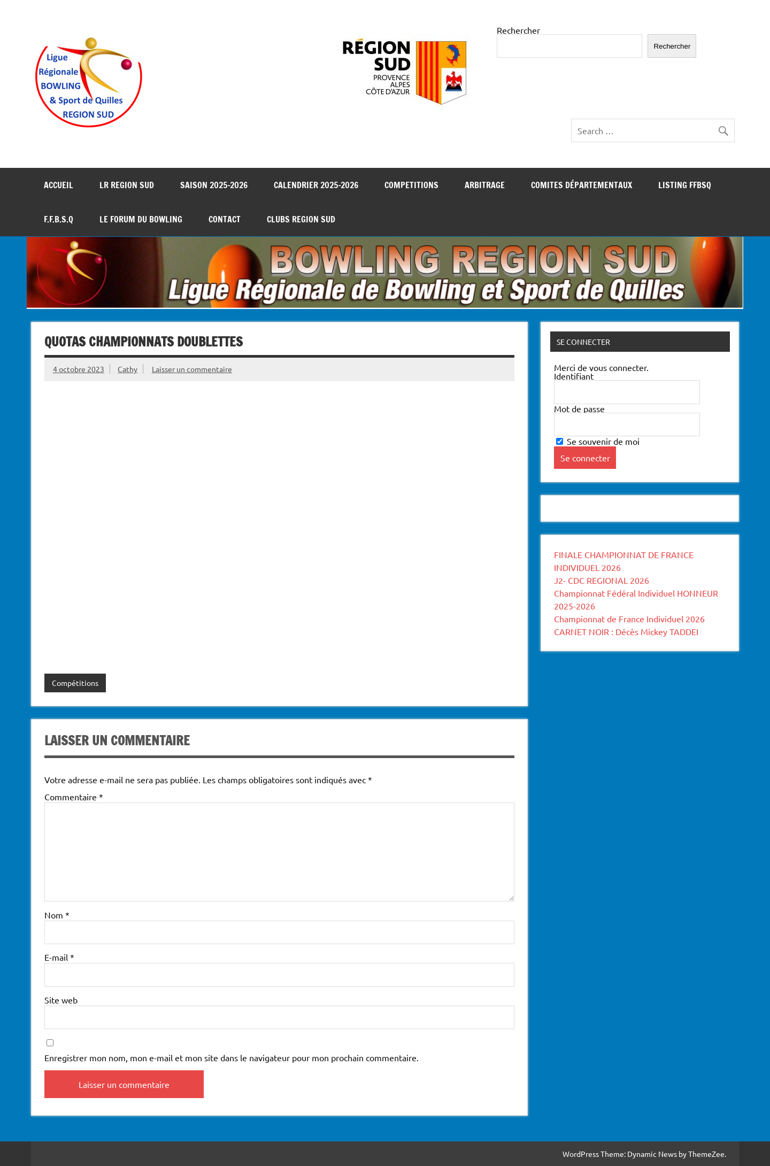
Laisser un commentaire (192, 369)
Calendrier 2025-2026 (316, 185)
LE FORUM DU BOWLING (140, 219)
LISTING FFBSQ (684, 185)
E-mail (59, 957)
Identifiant (574, 375)
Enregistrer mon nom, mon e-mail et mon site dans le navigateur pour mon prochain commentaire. (231, 1057)
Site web (61, 999)
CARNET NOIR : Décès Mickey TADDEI (626, 631)
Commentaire (73, 796)
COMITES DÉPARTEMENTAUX (581, 185)
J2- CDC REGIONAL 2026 (601, 580)
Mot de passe (579, 408)
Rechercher (518, 30)
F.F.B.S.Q (58, 219)
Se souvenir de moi (598, 441)
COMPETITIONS (411, 185)
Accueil (58, 185)
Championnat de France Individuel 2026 (629, 618)
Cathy (127, 369)
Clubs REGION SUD (301, 219)
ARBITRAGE (485, 185)
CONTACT (225, 219)
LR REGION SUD (126, 185)
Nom (57, 914)
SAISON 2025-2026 (214, 185)
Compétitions (75, 683)
